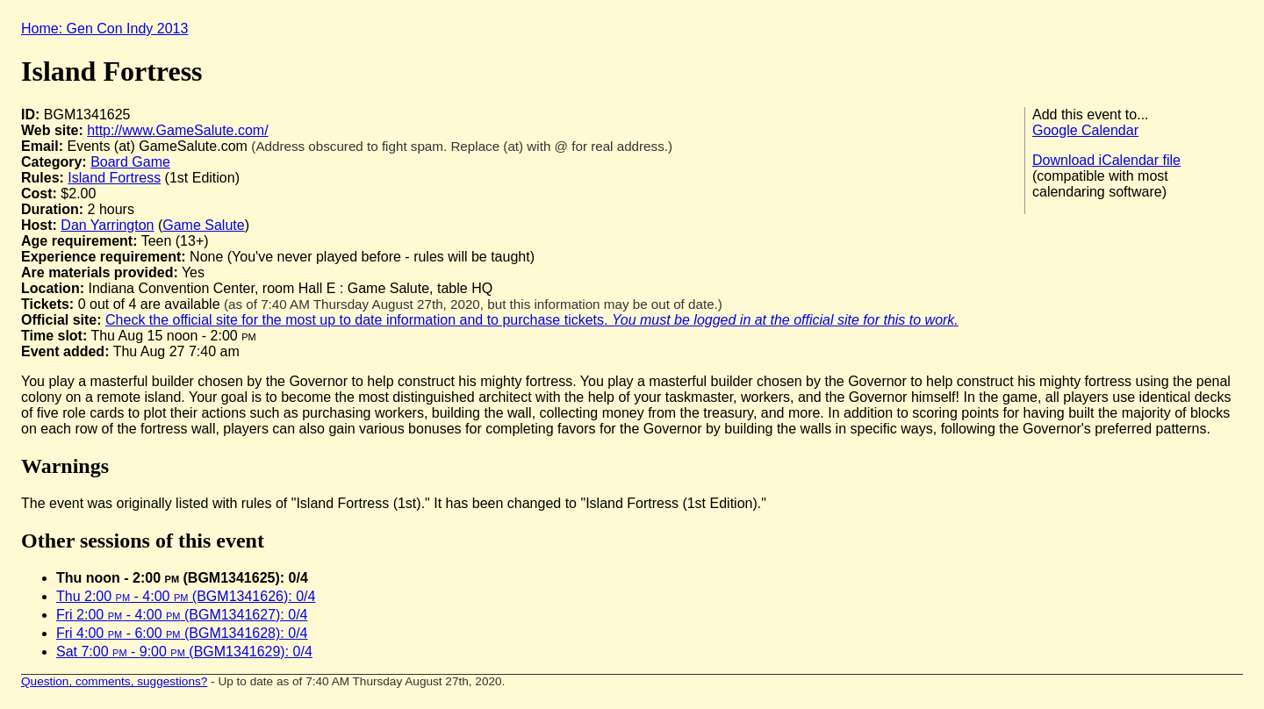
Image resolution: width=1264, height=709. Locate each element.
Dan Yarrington (107, 225)
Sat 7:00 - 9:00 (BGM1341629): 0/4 (184, 651)
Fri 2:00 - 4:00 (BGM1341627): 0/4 (181, 614)
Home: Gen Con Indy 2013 (104, 28)
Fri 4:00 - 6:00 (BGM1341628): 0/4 (181, 633)
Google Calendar (1085, 130)
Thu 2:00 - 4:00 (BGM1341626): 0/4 (185, 596)
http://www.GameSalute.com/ (177, 130)
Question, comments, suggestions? (114, 681)
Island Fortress (114, 177)
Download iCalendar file (1106, 160)
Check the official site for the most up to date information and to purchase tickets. (532, 319)
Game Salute (203, 225)
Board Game (130, 161)
